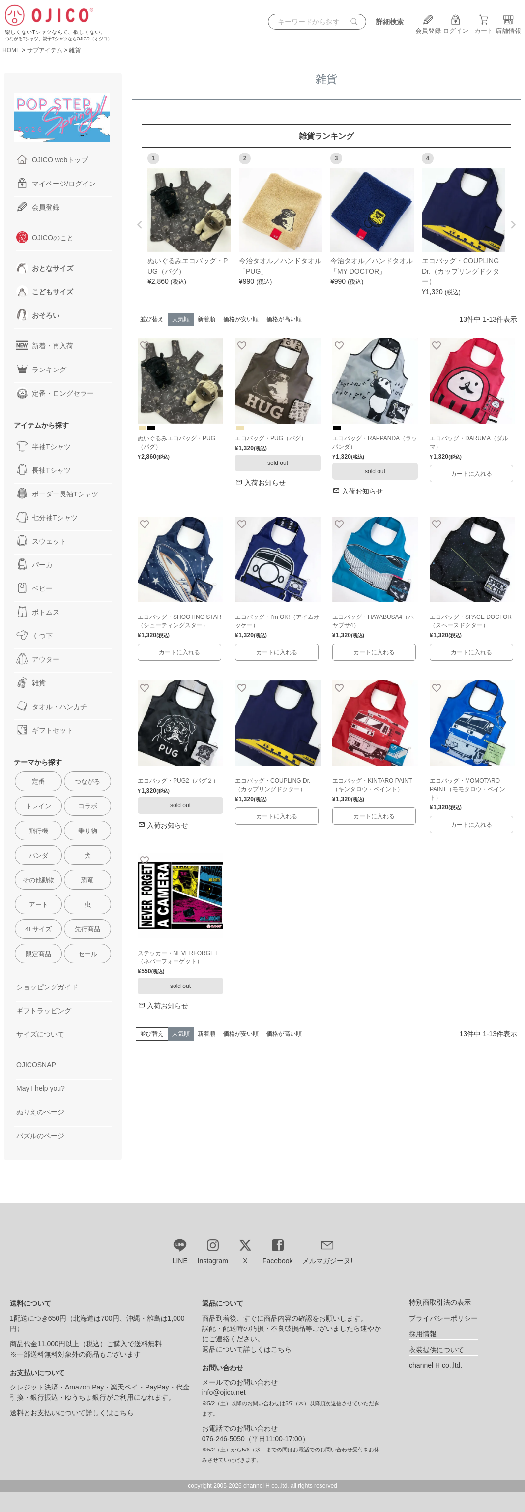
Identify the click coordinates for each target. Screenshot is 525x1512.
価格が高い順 (284, 319)
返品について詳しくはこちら (247, 1349)
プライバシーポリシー (443, 1318)
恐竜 (87, 880)
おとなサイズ (44, 268)
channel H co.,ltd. (435, 1365)
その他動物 (39, 880)
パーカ (34, 564)
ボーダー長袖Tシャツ (57, 493)
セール (87, 953)
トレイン (38, 806)
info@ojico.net (224, 1392)
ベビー (34, 588)
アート (38, 904)
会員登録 (428, 27)
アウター (37, 659)
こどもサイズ (44, 291)
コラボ (87, 806)
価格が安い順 (241, 319)
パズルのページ (40, 1136)
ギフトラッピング (43, 1011)
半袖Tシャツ (43, 446)
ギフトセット (44, 730)
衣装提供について (436, 1350)
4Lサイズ (38, 929)
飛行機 (38, 830)
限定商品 (38, 953)
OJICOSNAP (36, 1065)
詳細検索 (390, 22)
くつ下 (34, 635)
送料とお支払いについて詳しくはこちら (72, 1413)
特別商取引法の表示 (440, 1302)
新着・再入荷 (44, 345)
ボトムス (37, 611)
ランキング (41, 369)
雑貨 (31, 682)
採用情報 (423, 1334)
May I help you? (40, 1088)
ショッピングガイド (47, 987)
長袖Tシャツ (43, 470)
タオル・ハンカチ (51, 706)
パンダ (38, 855)
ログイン (455, 27)
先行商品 (87, 929)
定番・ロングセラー (55, 393)
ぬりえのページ (40, 1112)
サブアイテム (44, 50)
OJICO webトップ (52, 159)
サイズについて (40, 1034)
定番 (38, 781)
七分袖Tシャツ (47, 517)
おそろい (37, 315)
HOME (11, 50)
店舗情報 (508, 27)
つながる (87, 781)
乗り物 (87, 830)
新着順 (206, 319)
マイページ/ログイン (56, 183)
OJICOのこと (45, 237)
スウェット (41, 541)
